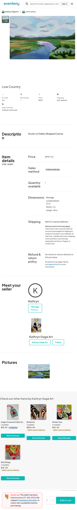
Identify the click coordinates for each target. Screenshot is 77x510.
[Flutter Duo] (64, 422)
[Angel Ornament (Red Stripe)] (13, 421)
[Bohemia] (38, 422)
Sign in (64, 4)
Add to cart (65, 500)
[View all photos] (42, 48)
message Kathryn (52, 264)
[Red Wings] (13, 462)
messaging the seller (27, 500)
